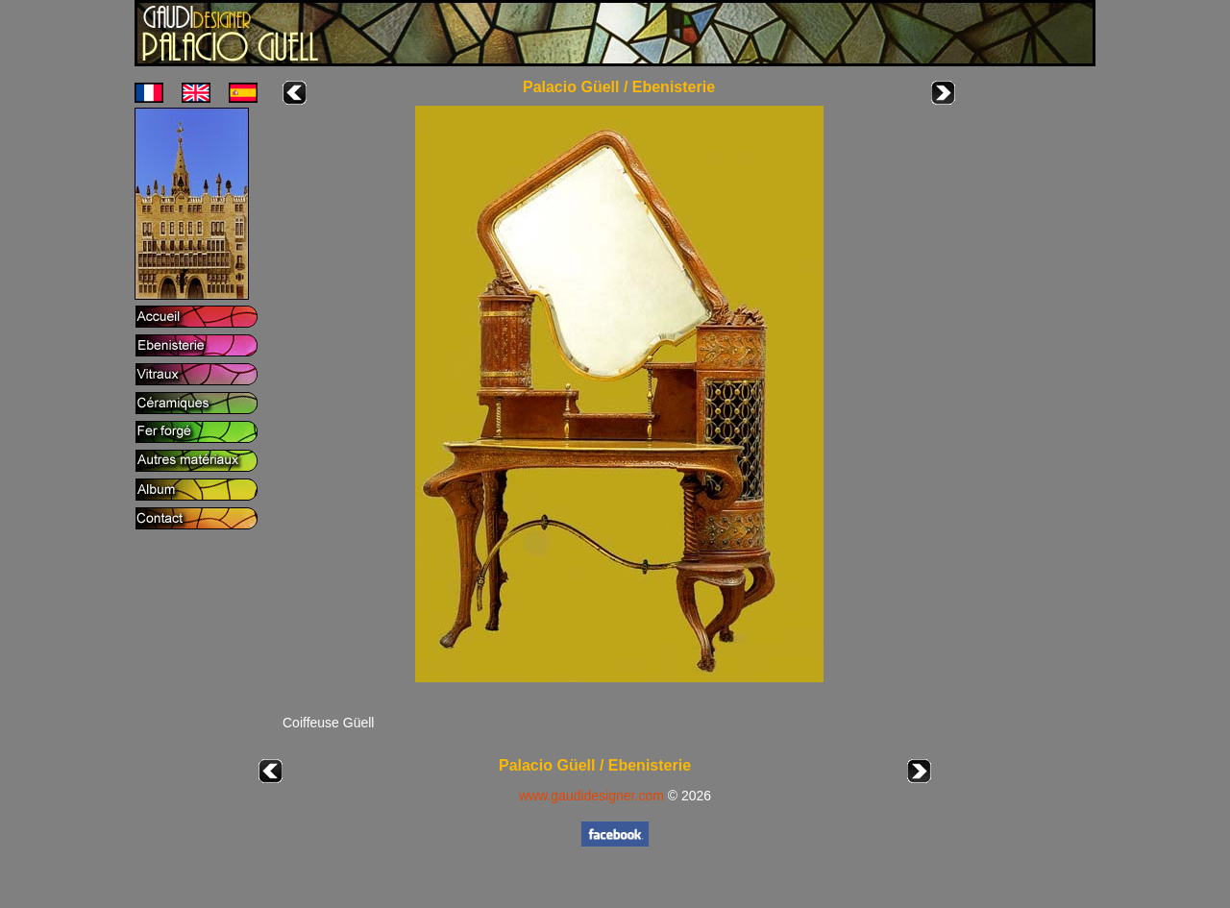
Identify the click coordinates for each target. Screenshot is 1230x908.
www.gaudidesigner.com (591, 795)
